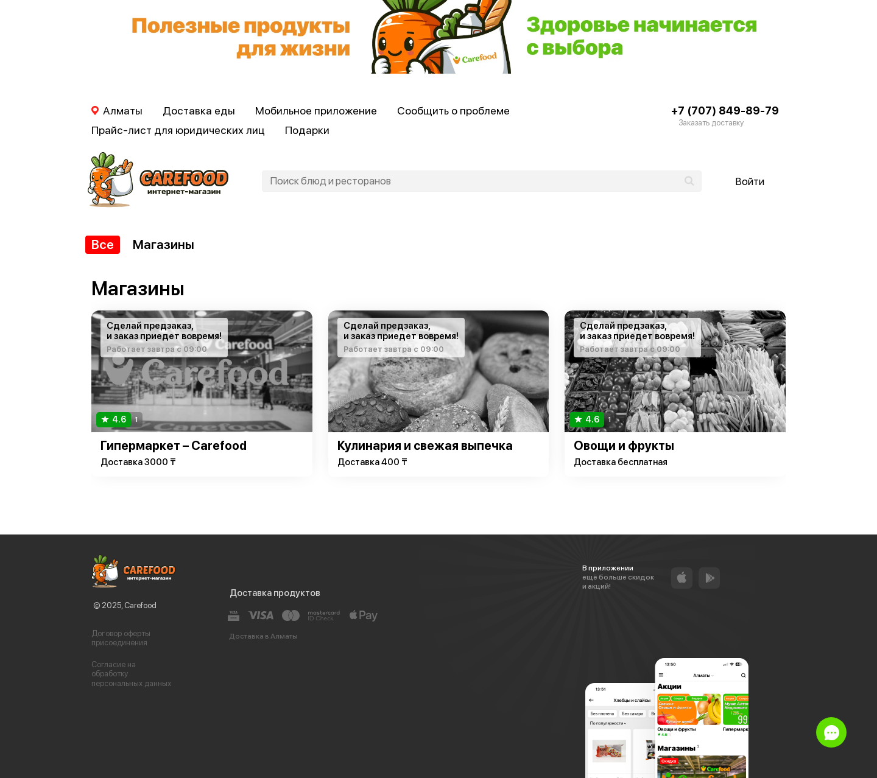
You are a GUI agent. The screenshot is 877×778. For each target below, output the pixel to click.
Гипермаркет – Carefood (173, 445)
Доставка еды (199, 110)
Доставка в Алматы (263, 636)
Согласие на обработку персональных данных (131, 674)
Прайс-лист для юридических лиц (178, 130)
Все (102, 244)
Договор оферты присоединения (120, 638)
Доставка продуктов (275, 592)
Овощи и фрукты (624, 445)
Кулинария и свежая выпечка (425, 445)
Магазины (163, 244)
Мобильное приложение (316, 110)
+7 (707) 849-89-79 (725, 110)
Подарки (307, 130)
